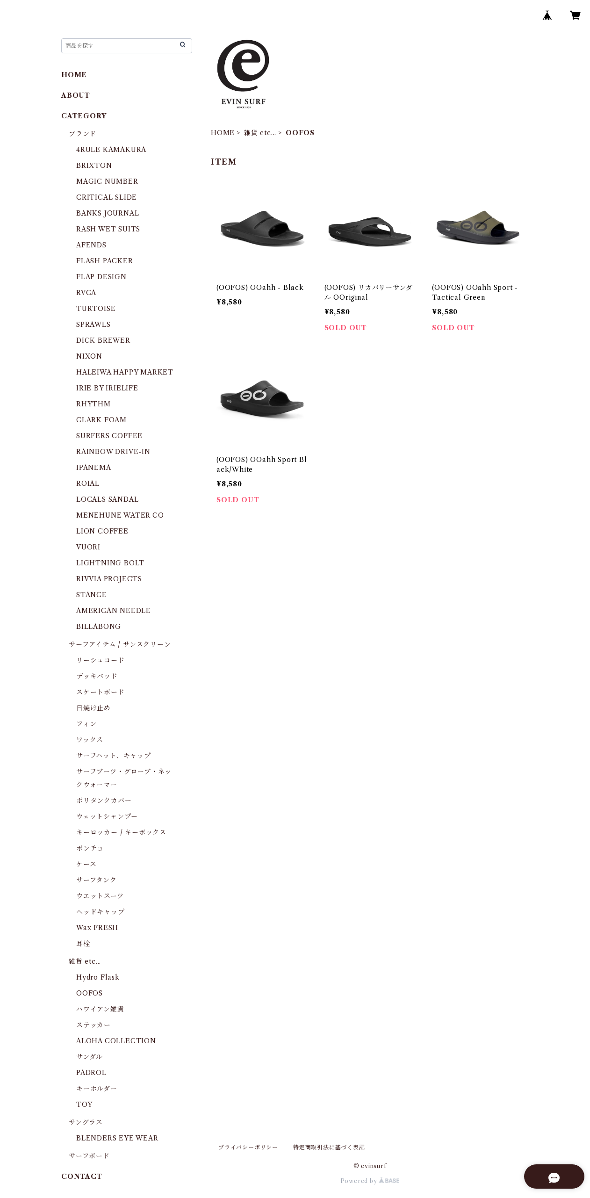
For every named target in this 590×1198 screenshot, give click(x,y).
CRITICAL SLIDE (106, 197)
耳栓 (83, 943)
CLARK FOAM (101, 420)
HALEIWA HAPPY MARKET (124, 372)
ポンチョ (90, 848)
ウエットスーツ (100, 896)
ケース (86, 864)
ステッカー (93, 1025)
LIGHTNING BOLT (110, 563)
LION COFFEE (102, 531)
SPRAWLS (93, 324)
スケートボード (100, 692)
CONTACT (81, 1176)
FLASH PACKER (104, 261)
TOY (84, 1104)
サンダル (89, 1057)
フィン (86, 724)
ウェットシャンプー (107, 816)
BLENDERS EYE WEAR (117, 1138)
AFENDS (91, 245)
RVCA (86, 293)
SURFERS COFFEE (109, 436)
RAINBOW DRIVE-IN (113, 451)
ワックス (89, 740)
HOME (223, 133)
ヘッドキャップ (100, 912)
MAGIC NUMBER (107, 181)
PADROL (91, 1072)
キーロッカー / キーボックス (121, 832)
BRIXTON (94, 165)
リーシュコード (100, 660)
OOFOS (89, 993)
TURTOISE (95, 308)
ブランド (82, 134)
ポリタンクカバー (103, 800)
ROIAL (88, 483)
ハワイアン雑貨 (100, 1009)
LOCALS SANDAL (107, 499)
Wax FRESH (97, 928)
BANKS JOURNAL (107, 213)
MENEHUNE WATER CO (120, 515)
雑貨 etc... (260, 133)
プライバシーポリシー (248, 1147)
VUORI (88, 547)
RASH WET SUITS (108, 229)
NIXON (89, 356)
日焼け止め (93, 708)
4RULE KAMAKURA (111, 149)
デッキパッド (97, 676)
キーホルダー (96, 1088)
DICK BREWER (103, 340)
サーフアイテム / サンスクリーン (120, 644)
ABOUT (75, 95)
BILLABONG (98, 626)
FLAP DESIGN (101, 277)
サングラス (86, 1122)
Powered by (370, 1180)
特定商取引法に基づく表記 (329, 1147)
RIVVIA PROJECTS (109, 579)
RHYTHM (93, 404)
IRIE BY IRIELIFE (107, 388)
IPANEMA (93, 467)
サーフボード (89, 1156)
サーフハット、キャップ (113, 755)
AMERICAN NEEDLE (113, 610)
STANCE (91, 595)
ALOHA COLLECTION (116, 1041)
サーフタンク (96, 880)
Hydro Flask (98, 977)
